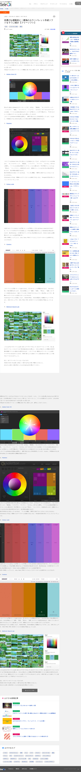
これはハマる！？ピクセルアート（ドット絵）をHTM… (74, 242)
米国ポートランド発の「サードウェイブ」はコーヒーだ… (74, 218)
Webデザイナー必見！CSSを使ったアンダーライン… (74, 174)
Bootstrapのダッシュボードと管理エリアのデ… (74, 289)
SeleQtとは (11, 768)
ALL (30, 3)
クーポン (5, 752)
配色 (21, 26)
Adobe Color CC (11, 74)
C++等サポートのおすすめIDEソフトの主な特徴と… (74, 78)
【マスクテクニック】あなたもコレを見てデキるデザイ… (74, 278)
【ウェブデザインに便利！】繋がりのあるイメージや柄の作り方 (30, 736)
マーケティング (53, 3)
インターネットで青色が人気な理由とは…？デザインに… (74, 185)
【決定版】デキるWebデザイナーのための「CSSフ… (74, 109)
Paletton (9, 123)
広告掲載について (33, 768)
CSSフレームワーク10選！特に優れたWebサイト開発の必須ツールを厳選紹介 (34, 713)
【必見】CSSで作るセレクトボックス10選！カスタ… (74, 207)
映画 (21, 752)
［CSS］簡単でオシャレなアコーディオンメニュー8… (74, 89)
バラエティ (37, 752)
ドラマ (31, 752)
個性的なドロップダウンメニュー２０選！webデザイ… (74, 197)
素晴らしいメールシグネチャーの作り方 (24, 728)
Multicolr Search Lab (13, 306)
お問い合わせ (24, 768)
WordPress (24, 761)
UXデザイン (38, 755)
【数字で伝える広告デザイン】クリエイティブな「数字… (74, 266)
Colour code (10, 184)
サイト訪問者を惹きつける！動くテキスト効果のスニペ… (74, 254)
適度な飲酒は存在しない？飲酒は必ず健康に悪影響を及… (74, 40)
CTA (11, 755)
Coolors (9, 244)
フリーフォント (39, 761)
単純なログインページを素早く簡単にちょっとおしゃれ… (74, 230)
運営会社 (17, 768)
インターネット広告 (14, 26)
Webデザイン (13, 758)
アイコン (5, 755)
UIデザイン (6, 758)
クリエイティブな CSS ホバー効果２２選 (24, 705)
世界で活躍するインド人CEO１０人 (74, 60)
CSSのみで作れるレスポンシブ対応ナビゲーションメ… (74, 142)
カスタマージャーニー (18, 755)
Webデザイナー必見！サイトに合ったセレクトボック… (74, 153)
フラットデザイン (46, 755)
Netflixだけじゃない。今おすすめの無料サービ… (74, 51)
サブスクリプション (14, 752)
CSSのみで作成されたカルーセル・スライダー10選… (74, 119)
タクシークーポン (46, 752)
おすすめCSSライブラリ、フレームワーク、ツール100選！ (29, 721)
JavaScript (35, 758)
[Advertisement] (29, 385)
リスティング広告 (44, 758)
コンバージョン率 (22, 758)
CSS (6, 26)
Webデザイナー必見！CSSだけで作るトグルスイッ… (74, 164)
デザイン (36, 3)
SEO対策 (31, 761)
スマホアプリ (16, 761)
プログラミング (44, 3)
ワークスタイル (63, 3)
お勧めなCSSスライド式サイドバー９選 (74, 99)
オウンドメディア (29, 755)
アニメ (26, 752)
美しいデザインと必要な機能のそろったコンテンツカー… (74, 130)
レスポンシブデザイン (49, 761)
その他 (70, 3)
